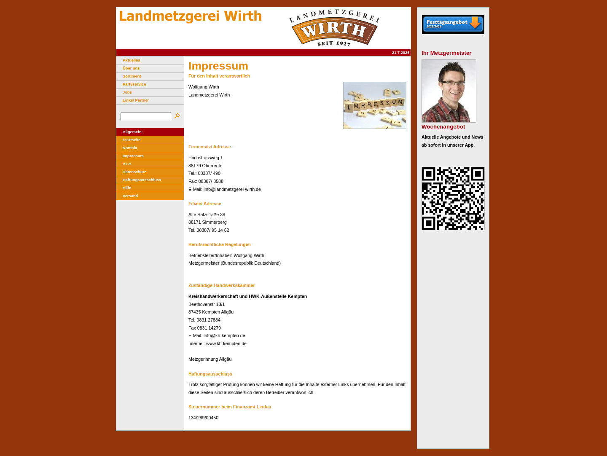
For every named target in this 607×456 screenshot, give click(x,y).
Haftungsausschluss (138, 180)
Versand (127, 196)
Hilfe (123, 188)
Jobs (124, 92)
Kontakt (126, 148)
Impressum (130, 156)
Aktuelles (128, 60)
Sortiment (128, 76)
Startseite (128, 140)
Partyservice (131, 84)
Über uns (128, 68)
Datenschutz (131, 172)
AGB (124, 164)
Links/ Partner (132, 100)
